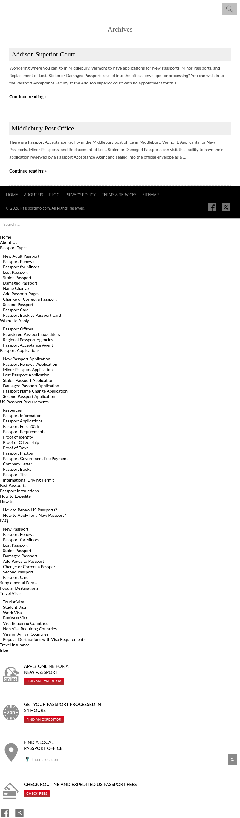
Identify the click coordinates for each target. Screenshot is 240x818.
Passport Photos (18, 453)
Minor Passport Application (28, 369)
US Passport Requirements (24, 401)
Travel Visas (10, 593)
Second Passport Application (29, 396)
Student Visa (14, 607)
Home (12, 194)
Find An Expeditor (43, 681)
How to (7, 501)
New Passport (15, 528)
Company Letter (17, 463)
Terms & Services (119, 194)
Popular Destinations (19, 588)
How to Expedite (15, 496)
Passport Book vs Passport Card (32, 315)
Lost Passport (15, 272)
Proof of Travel (16, 447)
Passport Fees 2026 (21, 426)
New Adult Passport (21, 256)
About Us (33, 194)
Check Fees (36, 793)
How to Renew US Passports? (30, 509)
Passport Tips (15, 474)
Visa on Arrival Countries (25, 633)
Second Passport (18, 304)
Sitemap (151, 194)
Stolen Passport (17, 277)
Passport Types (13, 247)
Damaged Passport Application (31, 385)
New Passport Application (26, 358)
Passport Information (22, 415)
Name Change (16, 288)
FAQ (4, 520)
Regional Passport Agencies (28, 339)
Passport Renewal (19, 261)
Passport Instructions (19, 490)
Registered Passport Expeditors (31, 334)
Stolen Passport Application (28, 380)
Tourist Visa (13, 601)
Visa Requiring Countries (25, 623)
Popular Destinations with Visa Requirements (44, 639)
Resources (12, 410)
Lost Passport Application (26, 374)
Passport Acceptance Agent (28, 345)
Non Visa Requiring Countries (30, 628)
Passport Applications (19, 350)
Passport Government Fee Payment (35, 458)
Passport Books (17, 469)
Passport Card (16, 309)
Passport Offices (18, 328)
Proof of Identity (18, 436)
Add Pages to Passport (23, 561)
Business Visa (15, 617)
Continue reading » (28, 96)
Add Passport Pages (21, 293)
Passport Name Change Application (35, 390)
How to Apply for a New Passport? (34, 515)
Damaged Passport (20, 282)
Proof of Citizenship (21, 442)
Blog (54, 194)
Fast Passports (13, 485)
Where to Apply (14, 320)
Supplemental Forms (18, 582)
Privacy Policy (80, 194)
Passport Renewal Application (30, 364)
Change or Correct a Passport (30, 299)
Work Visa (12, 612)
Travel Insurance (15, 644)
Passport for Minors (21, 266)
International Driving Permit (28, 479)
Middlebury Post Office (43, 128)
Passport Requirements (24, 431)
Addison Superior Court (43, 54)
